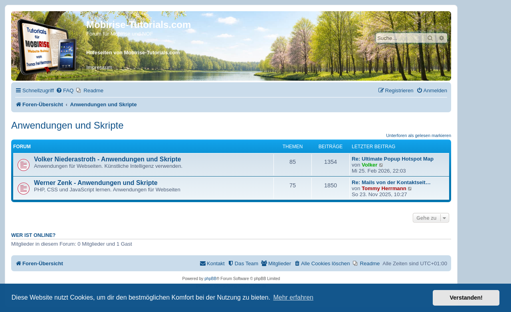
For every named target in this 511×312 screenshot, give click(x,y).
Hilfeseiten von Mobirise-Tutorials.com (133, 53)
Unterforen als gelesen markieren (418, 135)
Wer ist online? (33, 235)
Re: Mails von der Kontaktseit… (391, 182)
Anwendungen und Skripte (67, 125)
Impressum (99, 67)
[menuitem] (64, 90)
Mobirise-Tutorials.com (138, 24)
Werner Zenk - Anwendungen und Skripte (96, 182)
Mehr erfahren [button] (293, 297)
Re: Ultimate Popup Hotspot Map (393, 159)
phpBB (210, 278)
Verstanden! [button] (466, 297)
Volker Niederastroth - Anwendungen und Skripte (107, 159)
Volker (369, 165)
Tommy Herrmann (384, 188)
